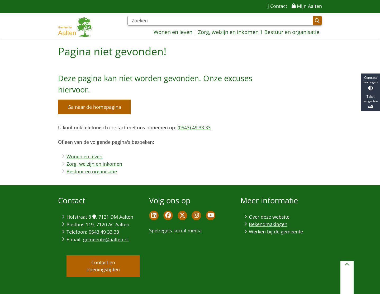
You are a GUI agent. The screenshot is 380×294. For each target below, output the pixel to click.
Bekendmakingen (268, 224)
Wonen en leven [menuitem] (173, 32)
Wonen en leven (84, 156)
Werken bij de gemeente (276, 231)
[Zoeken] (220, 21)
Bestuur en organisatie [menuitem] (291, 32)
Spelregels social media (175, 230)
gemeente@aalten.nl (106, 239)
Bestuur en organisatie (91, 171)
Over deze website (269, 217)
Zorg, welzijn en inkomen (94, 164)
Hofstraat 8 (81, 217)
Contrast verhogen (370, 82)
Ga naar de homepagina (94, 107)
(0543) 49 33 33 (194, 127)
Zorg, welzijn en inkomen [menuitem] (228, 32)
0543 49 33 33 (104, 232)
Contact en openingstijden (103, 266)
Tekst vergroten (370, 102)
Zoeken (317, 20)
